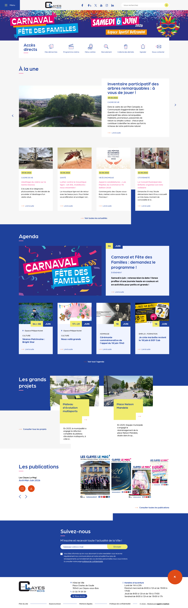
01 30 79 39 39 (78, 590)
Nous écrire (80, 595)
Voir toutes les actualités (96, 218)
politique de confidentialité (92, 560)
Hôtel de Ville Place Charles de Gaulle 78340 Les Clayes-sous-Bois (84, 584)
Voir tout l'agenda (96, 361)
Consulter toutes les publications (154, 506)
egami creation (162, 603)
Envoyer (117, 545)
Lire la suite (116, 112)
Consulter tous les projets (34, 428)
